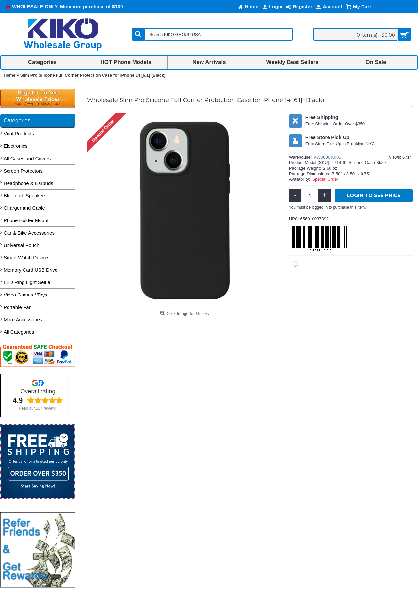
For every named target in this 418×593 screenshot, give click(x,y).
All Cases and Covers (27, 158)
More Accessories (23, 319)
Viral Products (19, 133)
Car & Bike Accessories (29, 233)
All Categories (19, 332)
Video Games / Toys (25, 294)
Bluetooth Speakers (25, 195)
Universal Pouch (21, 245)
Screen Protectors (23, 171)
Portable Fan (18, 307)
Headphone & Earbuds (28, 183)
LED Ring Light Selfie (27, 282)
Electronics (15, 146)
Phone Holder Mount (26, 220)
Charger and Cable (24, 208)
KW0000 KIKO (328, 157)
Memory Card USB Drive (30, 270)
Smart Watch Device (26, 257)
